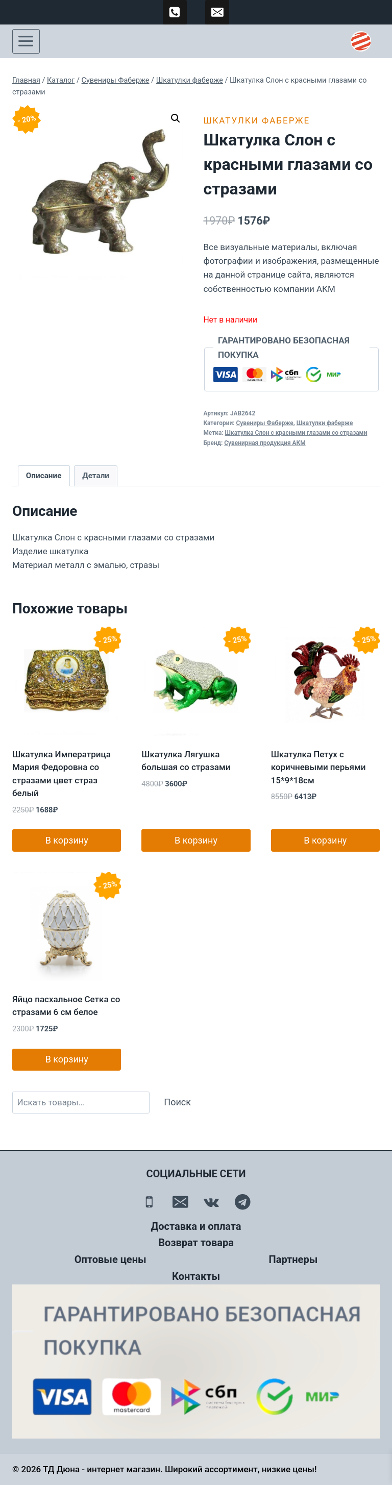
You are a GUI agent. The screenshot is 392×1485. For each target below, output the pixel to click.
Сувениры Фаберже (264, 423)
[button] (175, 118)
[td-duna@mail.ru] (217, 12)
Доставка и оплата (196, 1226)
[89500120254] (175, 12)
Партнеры (293, 1259)
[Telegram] (242, 1202)
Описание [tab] (44, 475)
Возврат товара (196, 1242)
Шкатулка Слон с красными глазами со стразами (296, 432)
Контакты (196, 1276)
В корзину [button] (66, 840)
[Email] (180, 1202)
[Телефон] (149, 1202)
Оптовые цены (110, 1259)
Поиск (177, 1102)
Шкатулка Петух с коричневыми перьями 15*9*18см (318, 767)
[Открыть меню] (26, 41)
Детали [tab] (95, 475)
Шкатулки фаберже (256, 120)
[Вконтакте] (211, 1202)
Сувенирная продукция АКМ (264, 443)
